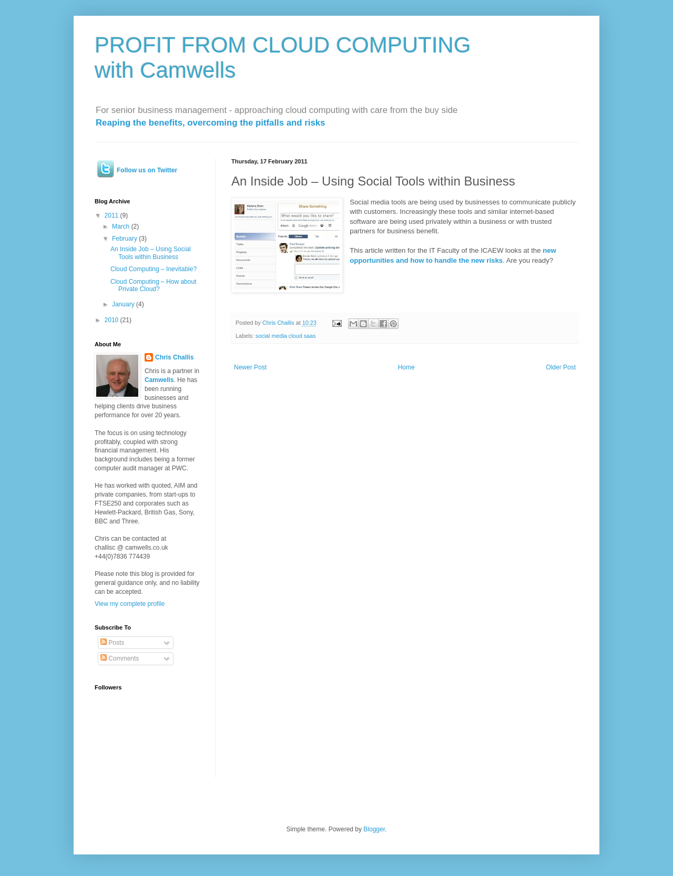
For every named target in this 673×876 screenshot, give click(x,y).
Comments (119, 658)
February (125, 238)
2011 (112, 215)
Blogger (374, 829)
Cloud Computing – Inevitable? (153, 269)
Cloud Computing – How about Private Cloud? (153, 285)
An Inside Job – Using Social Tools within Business (150, 252)
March (121, 226)
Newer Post (250, 367)
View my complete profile (130, 603)
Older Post (561, 367)
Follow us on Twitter (147, 170)
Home (406, 367)
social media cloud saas (286, 336)
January (124, 304)
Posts (112, 642)
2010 (112, 320)
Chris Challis (174, 357)
